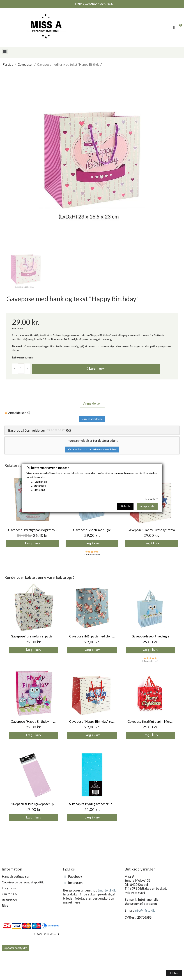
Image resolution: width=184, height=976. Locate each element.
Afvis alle (125, 506)
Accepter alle (147, 506)
